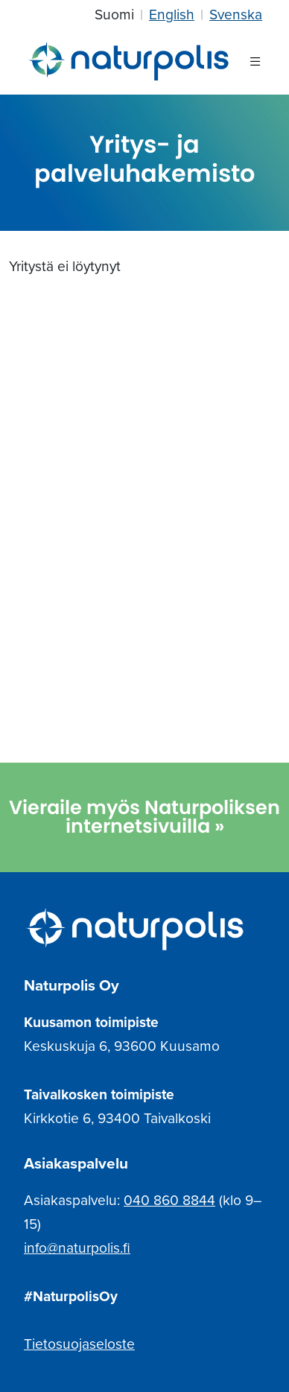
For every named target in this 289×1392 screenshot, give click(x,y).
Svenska (235, 14)
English (171, 14)
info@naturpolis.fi (77, 1248)
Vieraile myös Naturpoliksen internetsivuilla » (144, 817)
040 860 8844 (169, 1200)
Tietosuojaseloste (79, 1344)
